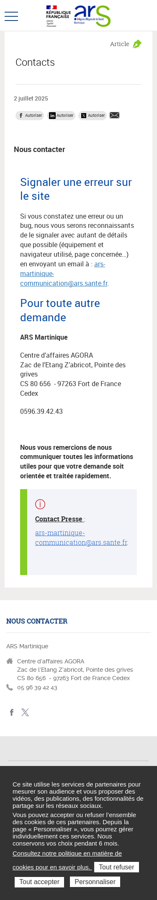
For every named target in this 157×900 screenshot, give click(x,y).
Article (119, 44)
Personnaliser (95, 881)
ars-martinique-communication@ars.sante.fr (81, 537)
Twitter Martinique (25, 712)
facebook (12, 712)
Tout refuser (116, 867)
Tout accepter (39, 881)
